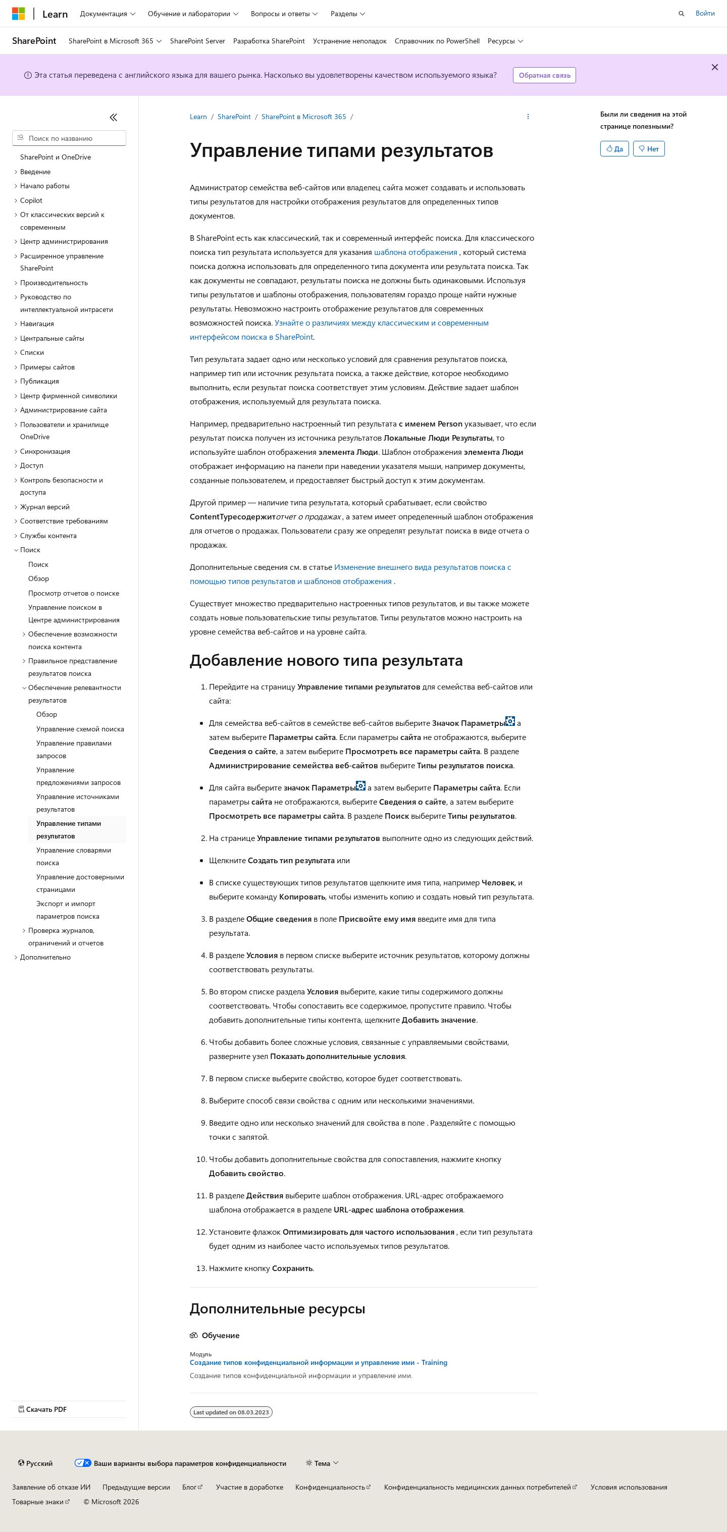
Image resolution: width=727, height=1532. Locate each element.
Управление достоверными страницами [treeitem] (80, 883)
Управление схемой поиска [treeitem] (80, 728)
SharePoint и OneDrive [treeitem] (55, 157)
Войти (705, 13)
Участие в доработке (249, 1487)
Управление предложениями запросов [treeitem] (78, 776)
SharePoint (234, 116)
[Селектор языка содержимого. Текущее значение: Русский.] (35, 1463)
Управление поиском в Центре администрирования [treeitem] (74, 613)
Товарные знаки (38, 1501)
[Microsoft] (18, 13)
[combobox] (69, 138)
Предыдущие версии (136, 1487)
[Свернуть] (113, 117)
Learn (198, 116)
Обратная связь (544, 75)
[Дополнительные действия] (528, 117)
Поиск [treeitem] (38, 564)
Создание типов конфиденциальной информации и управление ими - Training (318, 1362)
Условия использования (629, 1487)
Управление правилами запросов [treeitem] (74, 749)
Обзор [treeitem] (38, 578)
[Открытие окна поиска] (681, 14)
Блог (189, 1487)
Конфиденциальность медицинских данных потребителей (477, 1487)
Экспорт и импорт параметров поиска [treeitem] (67, 910)
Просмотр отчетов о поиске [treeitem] (73, 593)
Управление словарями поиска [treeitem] (73, 856)
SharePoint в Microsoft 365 (304, 116)
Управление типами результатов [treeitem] (68, 829)
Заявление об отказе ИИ (51, 1487)
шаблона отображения (415, 251)
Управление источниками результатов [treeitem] (77, 802)
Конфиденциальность (330, 1487)
